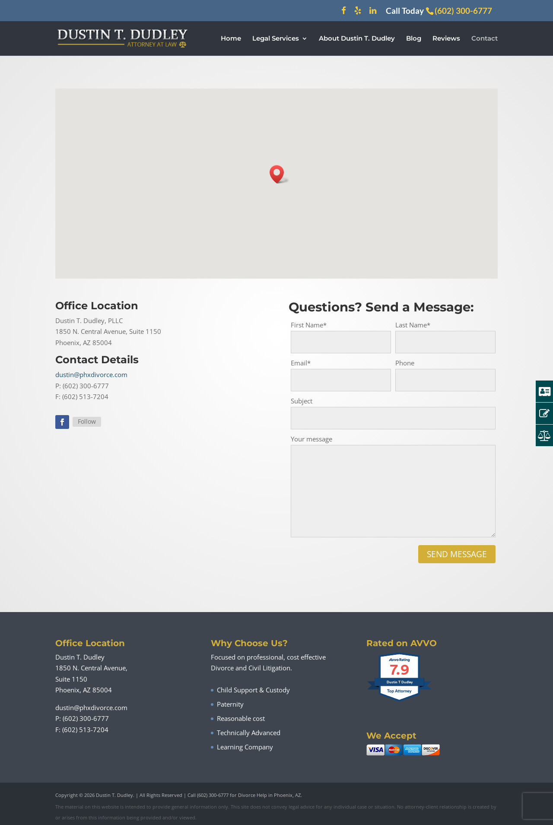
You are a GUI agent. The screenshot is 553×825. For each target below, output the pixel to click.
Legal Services (275, 38)
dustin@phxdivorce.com (91, 374)
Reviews (446, 38)
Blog (413, 38)
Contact (484, 38)
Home (231, 38)
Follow (87, 421)
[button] (279, 174)
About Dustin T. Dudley (357, 38)
